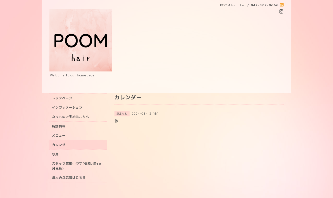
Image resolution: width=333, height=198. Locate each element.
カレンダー (60, 145)
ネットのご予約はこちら (70, 117)
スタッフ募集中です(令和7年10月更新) (76, 165)
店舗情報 (59, 126)
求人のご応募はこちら (69, 177)
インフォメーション (67, 107)
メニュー (59, 135)
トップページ (62, 98)
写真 (55, 154)
